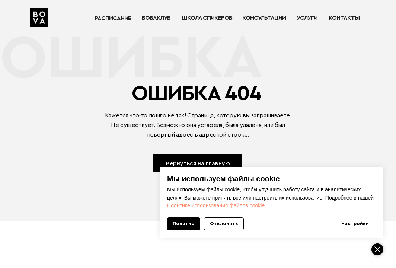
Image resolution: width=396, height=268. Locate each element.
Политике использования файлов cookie (216, 205)
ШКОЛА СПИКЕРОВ (207, 18)
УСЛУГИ (307, 18)
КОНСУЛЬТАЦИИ (264, 18)
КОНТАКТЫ (344, 18)
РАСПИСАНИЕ (113, 18)
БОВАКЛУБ (156, 18)
